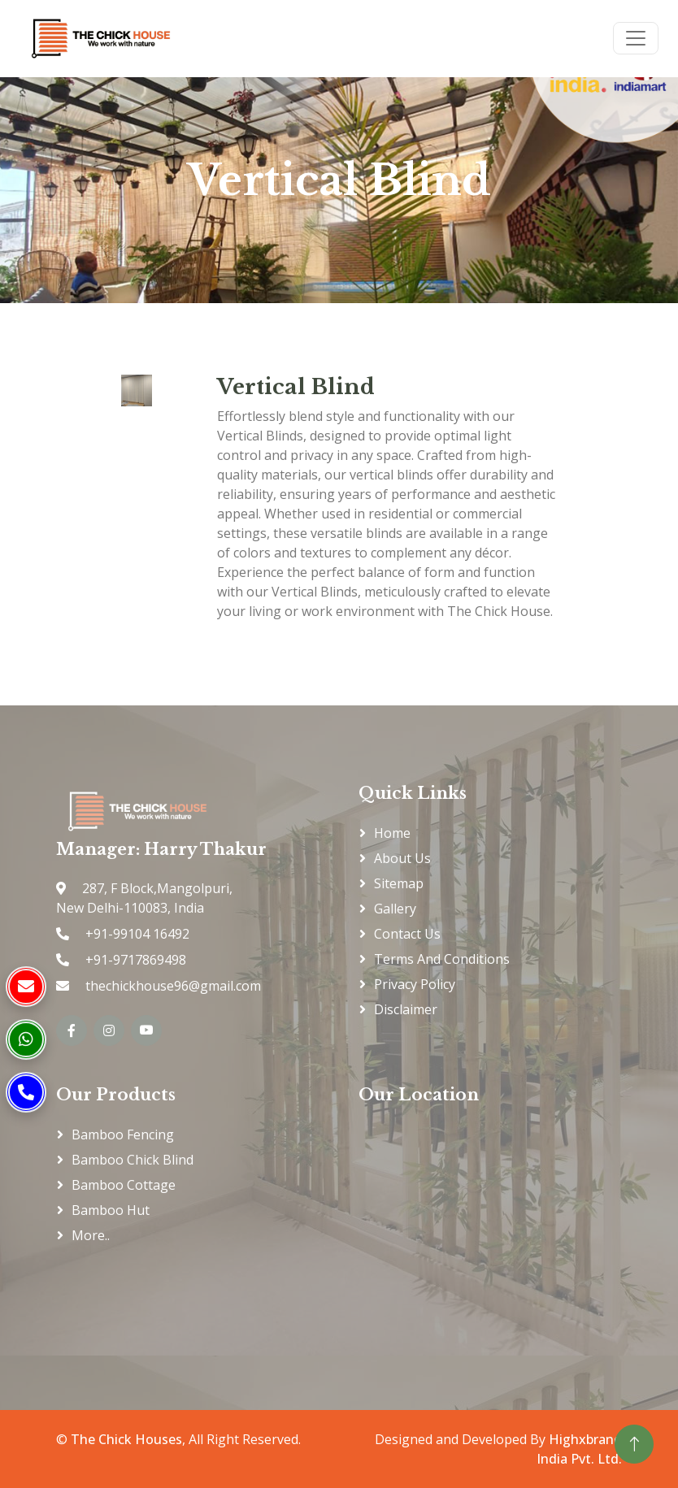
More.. (91, 1235)
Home (392, 833)
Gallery (395, 909)
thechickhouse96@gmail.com (171, 986)
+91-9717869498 (134, 960)
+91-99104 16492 (135, 934)
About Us (402, 858)
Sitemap (399, 883)
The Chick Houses (126, 1439)
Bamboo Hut (111, 1210)
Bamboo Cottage (124, 1185)
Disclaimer (405, 1009)
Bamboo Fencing (123, 1134)
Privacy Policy (414, 984)
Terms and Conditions (442, 959)
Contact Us (407, 934)
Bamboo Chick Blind (132, 1160)
